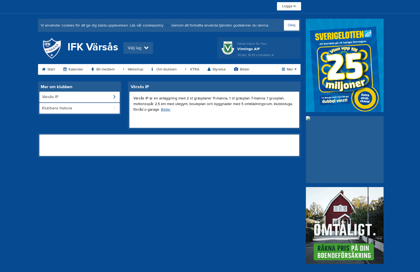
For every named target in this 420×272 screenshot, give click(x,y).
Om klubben (164, 69)
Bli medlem (103, 69)
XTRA (192, 69)
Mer (289, 69)
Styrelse (217, 69)
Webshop (133, 69)
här (167, 25)
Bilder (242, 69)
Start (48, 69)
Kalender (73, 69)
